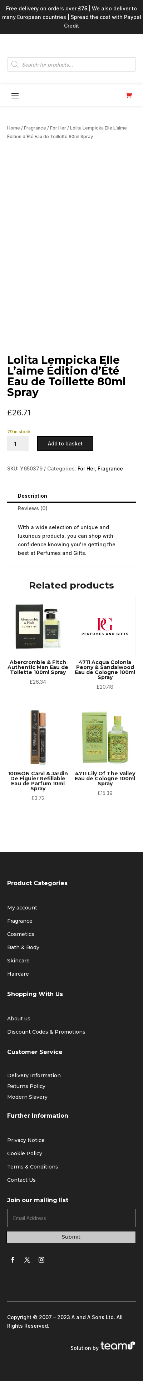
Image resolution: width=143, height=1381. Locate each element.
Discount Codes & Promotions (46, 1032)
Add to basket (65, 443)
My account (22, 907)
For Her (58, 128)
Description (32, 496)
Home (13, 128)
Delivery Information (34, 1076)
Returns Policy (26, 1086)
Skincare (18, 960)
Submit (71, 1237)
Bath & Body (23, 947)
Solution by (103, 1348)
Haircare (18, 974)
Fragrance (35, 128)
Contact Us (21, 1180)
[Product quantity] (18, 443)
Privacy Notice (26, 1140)
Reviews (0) (33, 508)
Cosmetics (20, 934)
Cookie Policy (24, 1153)
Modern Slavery (27, 1097)
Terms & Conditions (32, 1166)
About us (18, 1018)
